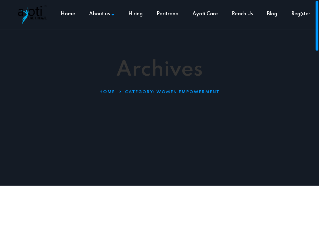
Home (68, 14)
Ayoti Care (205, 14)
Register (300, 14)
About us (101, 14)
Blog (272, 14)
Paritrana (168, 14)
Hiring (135, 14)
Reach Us (242, 14)
